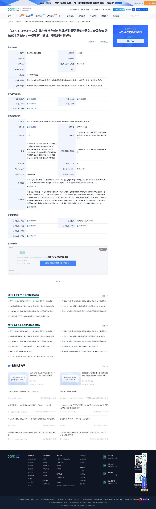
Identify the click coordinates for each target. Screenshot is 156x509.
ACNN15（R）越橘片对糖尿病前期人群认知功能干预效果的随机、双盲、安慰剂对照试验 (41, 311)
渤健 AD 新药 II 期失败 (68, 391)
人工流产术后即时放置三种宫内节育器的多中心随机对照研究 (31, 356)
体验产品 (130, 41)
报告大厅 (82, 462)
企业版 (28, 16)
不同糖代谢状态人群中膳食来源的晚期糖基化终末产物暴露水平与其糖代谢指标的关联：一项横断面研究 (99, 301)
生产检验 (30, 482)
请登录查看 (32, 99)
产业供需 (93, 16)
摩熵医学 (45, 459)
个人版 (18, 16)
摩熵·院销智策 (32, 459)
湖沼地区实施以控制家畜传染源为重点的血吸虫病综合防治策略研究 (86, 351)
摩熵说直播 (83, 459)
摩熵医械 (45, 475)
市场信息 (30, 472)
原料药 (30, 479)
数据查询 (104, 16)
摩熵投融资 (46, 469)
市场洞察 (58, 469)
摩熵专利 (45, 462)
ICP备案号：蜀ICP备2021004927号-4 (68, 499)
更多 (105, 296)
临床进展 (19, 21)
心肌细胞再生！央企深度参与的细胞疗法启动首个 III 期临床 (29, 405)
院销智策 (39, 16)
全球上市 (30, 465)
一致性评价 (31, 475)
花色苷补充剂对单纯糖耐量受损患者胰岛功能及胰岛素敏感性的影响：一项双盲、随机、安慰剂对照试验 (99, 311)
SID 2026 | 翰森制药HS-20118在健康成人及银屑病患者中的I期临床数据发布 (95, 375)
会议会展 (70, 16)
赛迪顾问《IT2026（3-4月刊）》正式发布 (75, 419)
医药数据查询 (144, 482)
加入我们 (82, 477)
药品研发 (30, 462)
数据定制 (58, 465)
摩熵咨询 (50, 16)
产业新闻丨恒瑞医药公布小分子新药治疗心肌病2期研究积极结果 (31, 419)
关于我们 (116, 16)
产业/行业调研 (60, 462)
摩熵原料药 (46, 465)
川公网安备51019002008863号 (92, 499)
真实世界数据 (60, 477)
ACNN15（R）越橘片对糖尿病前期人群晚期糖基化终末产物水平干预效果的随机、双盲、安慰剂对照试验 (100, 306)
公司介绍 (82, 471)
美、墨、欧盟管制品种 (89, 505)
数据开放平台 (119, 9)
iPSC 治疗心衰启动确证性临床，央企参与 (23, 391)
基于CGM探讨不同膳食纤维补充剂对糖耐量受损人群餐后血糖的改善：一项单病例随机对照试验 (44, 301)
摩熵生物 (45, 472)
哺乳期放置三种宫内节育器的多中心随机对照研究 (80, 346)
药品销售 (30, 469)
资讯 (60, 16)
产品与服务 (83, 480)
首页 (9, 16)
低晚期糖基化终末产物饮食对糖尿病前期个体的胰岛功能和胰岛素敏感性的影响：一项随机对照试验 (45, 306)
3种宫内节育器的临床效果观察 (20, 351)
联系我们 (82, 474)
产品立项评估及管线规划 (63, 459)
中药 (29, 485)
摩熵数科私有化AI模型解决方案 (65, 486)
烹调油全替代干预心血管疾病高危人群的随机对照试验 (29, 316)
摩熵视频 (82, 16)
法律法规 (79, 505)
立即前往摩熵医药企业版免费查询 (58, 263)
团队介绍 (82, 484)
